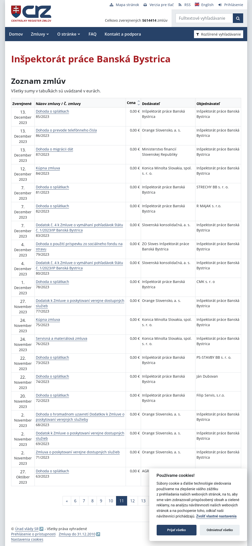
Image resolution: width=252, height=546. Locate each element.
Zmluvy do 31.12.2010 (77, 534)
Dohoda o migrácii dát (54, 149)
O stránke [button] (66, 34)
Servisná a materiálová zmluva (61, 338)
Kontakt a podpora (123, 34)
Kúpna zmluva (48, 168)
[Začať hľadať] (238, 18)
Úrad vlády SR (27, 528)
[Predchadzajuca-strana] (67, 501)
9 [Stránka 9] (101, 501)
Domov (16, 34)
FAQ (93, 34)
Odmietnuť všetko (220, 530)
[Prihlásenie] (230, 4)
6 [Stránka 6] (75, 501)
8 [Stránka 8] (92, 501)
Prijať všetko (176, 530)
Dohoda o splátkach (52, 111)
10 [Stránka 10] (110, 501)
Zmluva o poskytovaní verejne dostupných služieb (78, 452)
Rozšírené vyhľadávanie (218, 34)
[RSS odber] (184, 4)
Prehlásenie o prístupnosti (33, 534)
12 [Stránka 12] (132, 501)
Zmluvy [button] (38, 34)
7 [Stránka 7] (84, 501)
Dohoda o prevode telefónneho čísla (66, 130)
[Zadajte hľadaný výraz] (204, 18)
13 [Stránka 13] (143, 501)
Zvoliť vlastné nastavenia (216, 516)
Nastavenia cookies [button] (27, 539)
